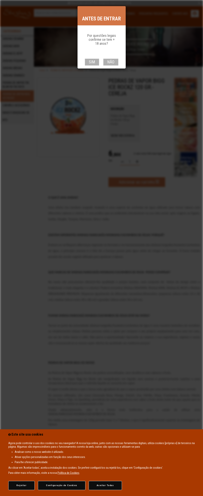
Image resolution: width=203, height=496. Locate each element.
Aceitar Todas (105, 485)
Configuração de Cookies (61, 485)
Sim (92, 62)
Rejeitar (21, 485)
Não (110, 62)
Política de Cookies (68, 472)
